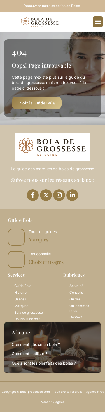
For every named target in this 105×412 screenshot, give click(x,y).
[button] (98, 21)
